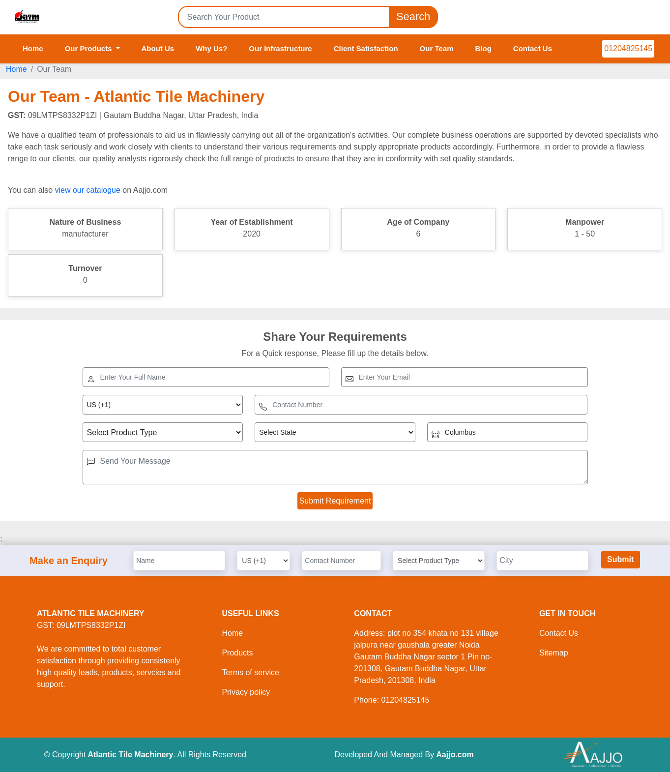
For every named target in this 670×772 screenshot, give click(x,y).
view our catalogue (87, 190)
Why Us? (211, 48)
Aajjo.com (454, 754)
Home (33, 48)
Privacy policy (246, 692)
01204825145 (628, 48)
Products (237, 653)
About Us (158, 48)
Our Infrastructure (280, 48)
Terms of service (250, 672)
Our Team (437, 48)
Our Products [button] (89, 48)
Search (413, 17)
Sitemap (553, 653)
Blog (483, 48)
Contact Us (532, 48)
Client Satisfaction (366, 48)
